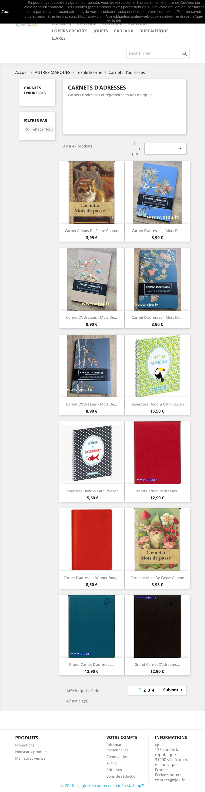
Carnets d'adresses (35, 90)
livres (59, 38)
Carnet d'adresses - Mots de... (157, 230)
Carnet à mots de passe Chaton (91, 230)
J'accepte (9, 12)
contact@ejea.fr (170, 780)
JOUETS (101, 31)
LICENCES (61, 23)
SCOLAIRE (112, 23)
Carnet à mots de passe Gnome (157, 577)
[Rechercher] (158, 53)
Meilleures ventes (30, 758)
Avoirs (111, 763)
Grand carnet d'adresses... (157, 490)
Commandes (117, 756)
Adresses (114, 769)
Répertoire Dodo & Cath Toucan (157, 404)
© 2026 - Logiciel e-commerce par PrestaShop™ (102, 785)
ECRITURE (138, 23)
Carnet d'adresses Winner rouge (92, 577)
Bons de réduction (122, 776)
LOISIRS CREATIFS (69, 31)
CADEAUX (123, 31)
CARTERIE (86, 23)
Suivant (173, 690)
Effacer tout (39, 129)
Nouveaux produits (31, 751)
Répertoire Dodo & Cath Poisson (91, 490)
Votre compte (121, 737)
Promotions (24, 745)
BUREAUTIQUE (154, 31)
